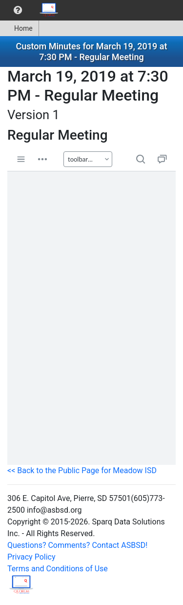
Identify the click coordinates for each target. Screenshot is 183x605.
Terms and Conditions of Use (57, 568)
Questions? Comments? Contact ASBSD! (77, 545)
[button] (18, 10)
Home (19, 28)
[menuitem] (18, 10)
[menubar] (32, 10)
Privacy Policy (31, 557)
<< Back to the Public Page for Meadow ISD (82, 470)
